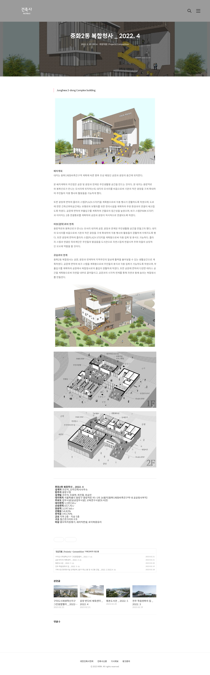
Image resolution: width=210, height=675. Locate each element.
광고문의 (126, 661)
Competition (78, 551)
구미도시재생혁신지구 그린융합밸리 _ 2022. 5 (72, 556)
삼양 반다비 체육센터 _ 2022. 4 (67, 560)
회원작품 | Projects (63, 551)
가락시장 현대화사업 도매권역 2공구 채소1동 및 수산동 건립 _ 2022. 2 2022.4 (84, 569)
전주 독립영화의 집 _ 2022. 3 (66, 566)
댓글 (57, 621)
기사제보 (114, 661)
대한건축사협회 (86, 661)
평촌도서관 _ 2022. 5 (63, 563)
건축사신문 (102, 661)
